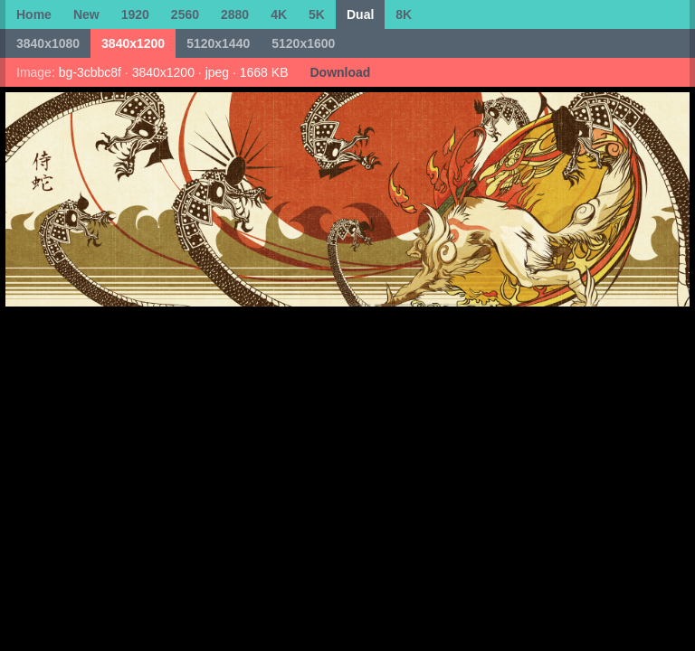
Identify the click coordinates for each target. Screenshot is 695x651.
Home (34, 14)
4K (279, 14)
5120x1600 (303, 43)
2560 (185, 14)
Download (339, 72)
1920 (135, 14)
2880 (235, 14)
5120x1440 (218, 43)
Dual (360, 14)
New (86, 14)
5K (317, 14)
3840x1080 (48, 43)
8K (403, 14)
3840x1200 (133, 43)
